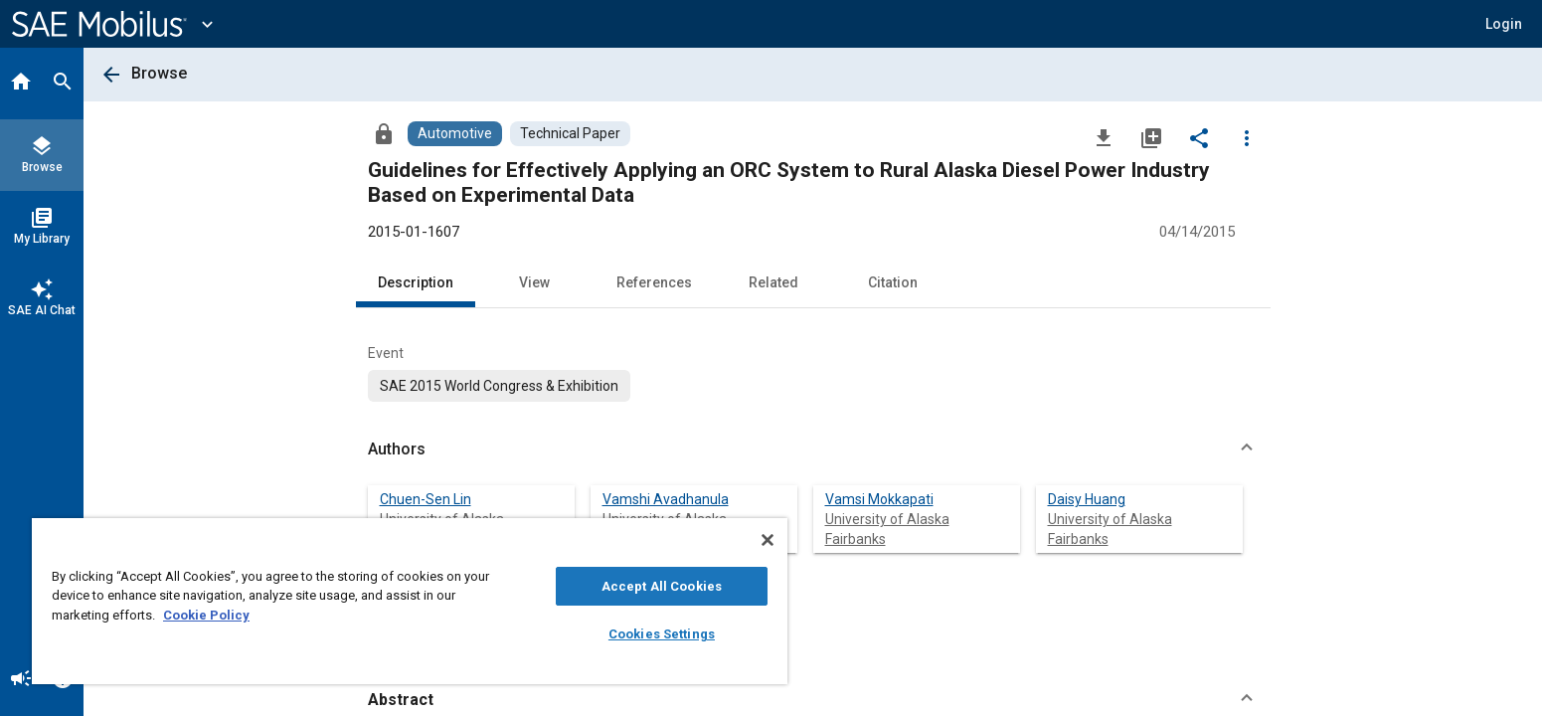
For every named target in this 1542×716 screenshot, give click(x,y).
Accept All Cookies (661, 586)
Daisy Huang (1086, 499)
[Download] (1103, 137)
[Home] (21, 83)
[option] (499, 386)
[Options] (1247, 137)
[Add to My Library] (1151, 137)
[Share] (1199, 137)
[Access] (384, 133)
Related (773, 282)
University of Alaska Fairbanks (887, 529)
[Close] (767, 540)
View (534, 282)
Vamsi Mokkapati (879, 499)
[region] (409, 601)
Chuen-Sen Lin (425, 499)
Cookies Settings (661, 633)
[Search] (63, 83)
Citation (893, 282)
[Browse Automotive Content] (455, 133)
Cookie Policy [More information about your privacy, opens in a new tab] (206, 615)
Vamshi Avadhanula (665, 499)
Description (415, 282)
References (654, 282)
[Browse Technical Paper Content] (570, 133)
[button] (1503, 24)
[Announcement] (21, 680)
